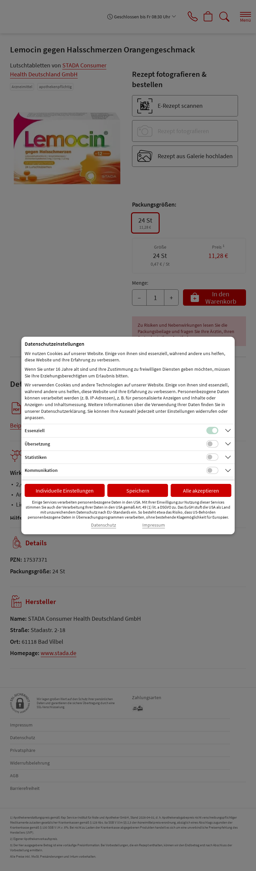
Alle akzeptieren (201, 490)
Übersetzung (37, 444)
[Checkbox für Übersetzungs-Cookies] (212, 444)
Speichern (137, 490)
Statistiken (36, 457)
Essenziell (35, 430)
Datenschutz (103, 525)
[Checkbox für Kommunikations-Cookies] (212, 470)
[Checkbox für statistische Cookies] (212, 457)
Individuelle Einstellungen (65, 490)
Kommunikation (41, 470)
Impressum (153, 525)
